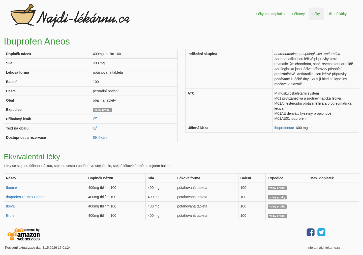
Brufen (11, 216)
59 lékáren (101, 138)
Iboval (10, 206)
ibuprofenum (284, 128)
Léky (316, 14)
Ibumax (12, 188)
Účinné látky (337, 14)
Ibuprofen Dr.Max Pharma (26, 197)
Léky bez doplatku (270, 14)
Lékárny (298, 14)
